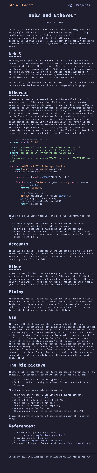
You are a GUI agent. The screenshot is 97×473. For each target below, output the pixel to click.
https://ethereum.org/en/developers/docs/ (39, 438)
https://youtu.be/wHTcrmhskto (76, 446)
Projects (83, 5)
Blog (68, 5)
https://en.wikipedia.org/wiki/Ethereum (38, 444)
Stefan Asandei (21, 5)
